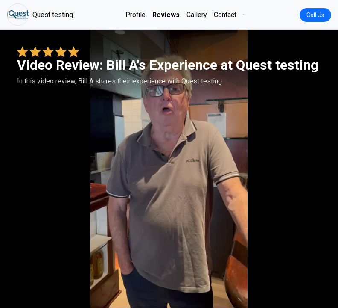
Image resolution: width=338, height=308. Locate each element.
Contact (225, 15)
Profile (135, 15)
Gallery (196, 15)
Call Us (315, 15)
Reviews (166, 15)
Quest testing (40, 14)
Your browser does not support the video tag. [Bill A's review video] (169, 169)
